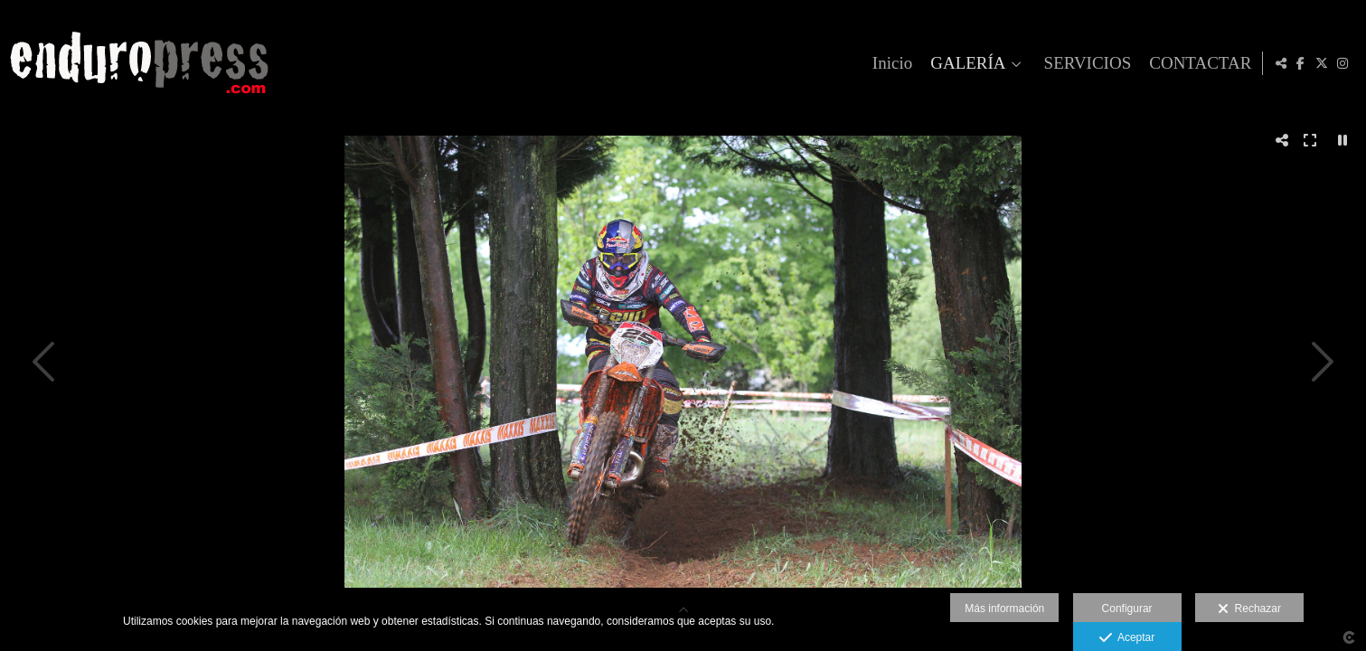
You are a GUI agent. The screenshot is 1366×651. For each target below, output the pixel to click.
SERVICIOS (1084, 63)
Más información (1004, 608)
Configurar (1127, 608)
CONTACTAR (1197, 63)
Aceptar (1126, 638)
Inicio (889, 63)
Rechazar (1249, 609)
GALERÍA (965, 63)
